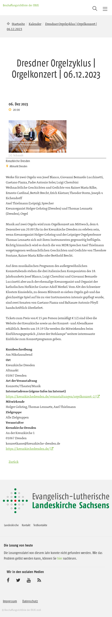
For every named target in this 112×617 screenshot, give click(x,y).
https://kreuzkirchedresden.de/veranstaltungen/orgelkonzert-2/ (51, 396)
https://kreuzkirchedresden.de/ (28, 448)
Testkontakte (40, 525)
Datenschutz (30, 601)
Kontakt (26, 525)
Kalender (35, 24)
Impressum (10, 601)
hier (59, 558)
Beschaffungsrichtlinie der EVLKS (21, 5)
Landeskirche (11, 525)
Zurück (14, 462)
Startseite (18, 24)
